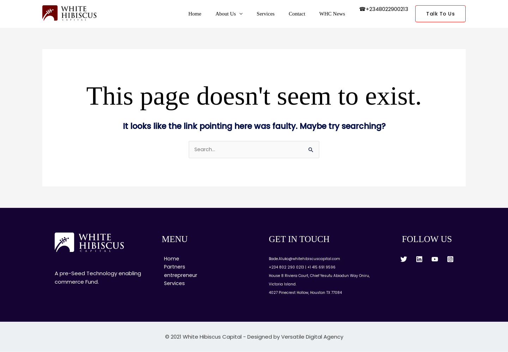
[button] (440, 13)
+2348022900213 (387, 9)
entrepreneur (179, 276)
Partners (173, 267)
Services (275, 14)
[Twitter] (403, 259)
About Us (238, 14)
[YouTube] (434, 259)
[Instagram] (450, 259)
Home (210, 14)
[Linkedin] (419, 259)
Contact (302, 14)
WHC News (334, 14)
